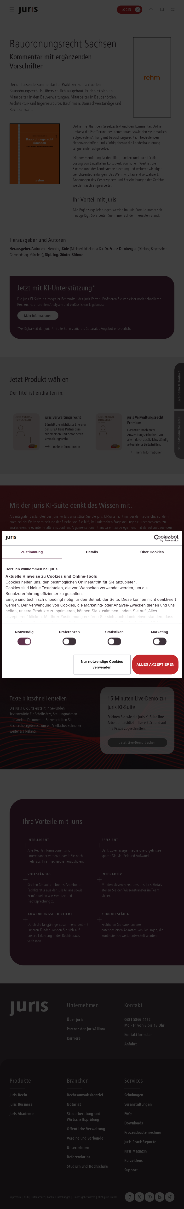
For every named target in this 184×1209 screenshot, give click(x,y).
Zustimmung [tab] (32, 552)
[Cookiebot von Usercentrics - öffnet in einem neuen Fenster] (157, 538)
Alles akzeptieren (155, 664)
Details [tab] (92, 552)
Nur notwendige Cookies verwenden (102, 664)
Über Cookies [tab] (152, 552)
